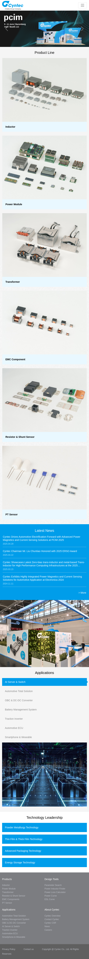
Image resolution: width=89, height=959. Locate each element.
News (47, 926)
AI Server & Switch (15, 682)
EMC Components (10, 899)
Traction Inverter (14, 718)
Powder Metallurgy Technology (21, 827)
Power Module (9, 888)
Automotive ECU (14, 728)
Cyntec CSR (50, 923)
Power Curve (50, 896)
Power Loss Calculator (55, 892)
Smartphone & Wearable (18, 737)
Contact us (29, 949)
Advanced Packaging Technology (23, 850)
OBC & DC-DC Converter (19, 700)
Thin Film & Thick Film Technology (23, 839)
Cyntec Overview (52, 916)
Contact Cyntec (51, 919)
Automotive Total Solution (19, 691)
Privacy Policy (9, 949)
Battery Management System (21, 709)
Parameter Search (53, 885)
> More (82, 592)
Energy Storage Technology (20, 862)
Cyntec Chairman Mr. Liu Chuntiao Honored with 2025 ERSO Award (40, 551)
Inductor (6, 885)
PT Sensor (7, 903)
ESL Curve (49, 899)
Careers (48, 930)
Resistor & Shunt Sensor (13, 896)
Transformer (8, 892)
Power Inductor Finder (54, 888)
